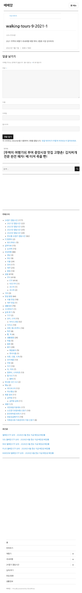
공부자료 (8, 246)
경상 (8, 255)
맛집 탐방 (8, 296)
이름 (4, 102)
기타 (6, 293)
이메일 (5, 113)
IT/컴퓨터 (8, 239)
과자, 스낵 (11, 318)
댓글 (5, 68)
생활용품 (10, 338)
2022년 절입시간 (14, 227)
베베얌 (8, 5)
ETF (10, 280)
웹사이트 (5, 124)
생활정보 (8, 306)
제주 (8, 268)
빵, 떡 (9, 334)
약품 (8, 341)
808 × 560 (26, 48)
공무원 (9, 398)
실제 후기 (8, 312)
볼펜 (11, 379)
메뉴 (74, 6)
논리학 (9, 249)
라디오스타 (11, 388)
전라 (8, 265)
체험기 (7, 404)
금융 (6, 274)
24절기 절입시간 (11, 220)
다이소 (9, 325)
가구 (8, 315)
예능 (6, 385)
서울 (8, 261)
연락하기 (9, 548)
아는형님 (10, 391)
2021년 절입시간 (14, 223)
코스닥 (11, 287)
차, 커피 (10, 369)
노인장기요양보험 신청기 (16, 410)
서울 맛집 (10, 299)
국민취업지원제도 (14, 407)
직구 (8, 366)
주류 (8, 363)
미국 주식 (13, 284)
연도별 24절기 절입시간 (16, 236)
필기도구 (10, 376)
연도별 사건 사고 (11, 382)
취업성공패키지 (13, 417)
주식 (8, 277)
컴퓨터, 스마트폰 (13, 372)
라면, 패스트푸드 (13, 328)
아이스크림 (13, 322)
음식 (8, 347)
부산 (8, 258)
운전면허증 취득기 (14, 414)
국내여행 (8, 252)
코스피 (11, 290)
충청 (8, 271)
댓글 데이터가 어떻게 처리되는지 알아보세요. (59, 141)
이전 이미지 (13, 16)
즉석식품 (12, 353)
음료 (8, 344)
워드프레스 (11, 242)
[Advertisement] (41, 192)
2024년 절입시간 (14, 233)
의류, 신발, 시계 (13, 357)
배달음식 (12, 350)
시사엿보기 (9, 309)
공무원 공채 (13, 401)
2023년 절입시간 (14, 230)
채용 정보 (8, 395)
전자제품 (10, 360)
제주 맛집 (10, 303)
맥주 (8, 331)
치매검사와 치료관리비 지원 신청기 (20, 420)
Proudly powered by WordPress (24, 588)
